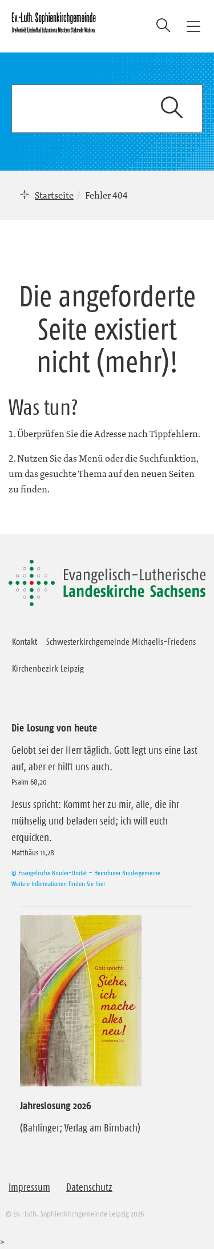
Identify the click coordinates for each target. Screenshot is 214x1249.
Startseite (54, 195)
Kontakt (24, 641)
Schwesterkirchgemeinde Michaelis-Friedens (121, 641)
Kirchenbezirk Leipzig (48, 668)
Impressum (29, 1187)
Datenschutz (89, 1187)
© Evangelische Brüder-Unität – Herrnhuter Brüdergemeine (85, 872)
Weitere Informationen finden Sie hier (58, 883)
